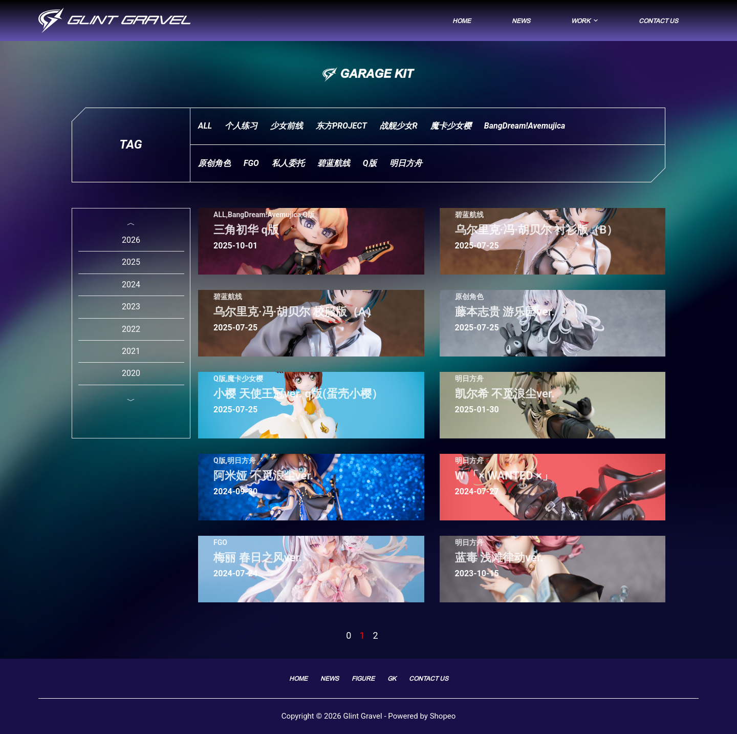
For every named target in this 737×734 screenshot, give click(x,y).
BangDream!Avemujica (525, 126)
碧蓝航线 (333, 163)
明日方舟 (405, 163)
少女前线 (286, 126)
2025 (131, 262)
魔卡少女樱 (450, 126)
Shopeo (443, 716)
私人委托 (288, 163)
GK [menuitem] (391, 678)
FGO (251, 163)
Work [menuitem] (585, 20)
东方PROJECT (341, 126)
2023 (131, 306)
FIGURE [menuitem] (363, 678)
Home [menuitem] (461, 21)
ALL (205, 126)
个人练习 (241, 126)
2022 (131, 329)
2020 (131, 373)
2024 (131, 284)
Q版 (370, 163)
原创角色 (214, 163)
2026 (131, 240)
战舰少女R (399, 126)
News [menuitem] (521, 21)
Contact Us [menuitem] (658, 21)
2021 (131, 351)
